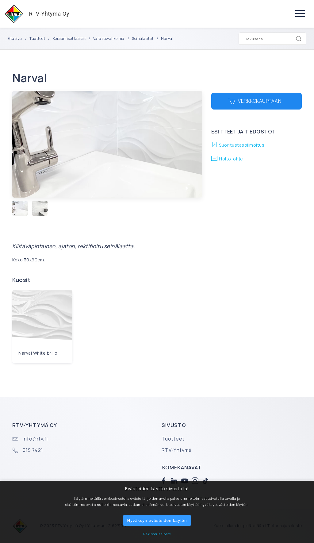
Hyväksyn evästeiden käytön (157, 520)
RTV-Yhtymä (177, 450)
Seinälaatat (143, 38)
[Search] (299, 39)
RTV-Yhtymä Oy (34, 14)
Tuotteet (37, 38)
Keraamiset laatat (69, 38)
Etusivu (15, 38)
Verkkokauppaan (255, 101)
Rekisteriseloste (157, 534)
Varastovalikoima (108, 38)
